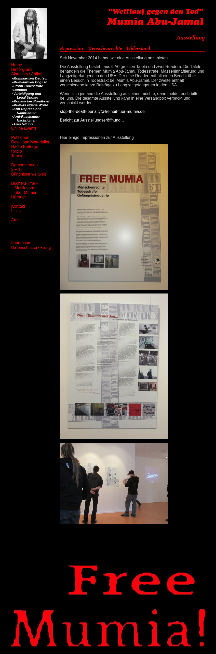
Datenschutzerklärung (31, 247)
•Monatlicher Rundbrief (30, 101)
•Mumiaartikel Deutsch (29, 78)
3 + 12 (17, 169)
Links (16, 211)
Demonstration (25, 165)
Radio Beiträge (24, 146)
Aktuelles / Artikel (26, 74)
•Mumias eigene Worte (29, 105)
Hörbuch (19, 197)
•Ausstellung (22, 124)
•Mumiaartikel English (29, 82)
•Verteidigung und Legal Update (26, 95)
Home (17, 65)
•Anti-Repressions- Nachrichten (27, 111)
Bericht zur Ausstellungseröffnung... (92, 120)
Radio (16, 151)
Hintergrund (22, 69)
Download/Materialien (30, 142)
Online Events (24, 128)
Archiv (16, 220)
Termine (18, 156)
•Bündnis (19, 90)
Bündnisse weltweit (28, 174)
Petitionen (20, 137)
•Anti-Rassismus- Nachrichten (25, 118)
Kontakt (18, 206)
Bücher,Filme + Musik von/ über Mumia (24, 188)
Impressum (21, 243)
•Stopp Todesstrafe (27, 86)
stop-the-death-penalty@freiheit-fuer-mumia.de (102, 111)
